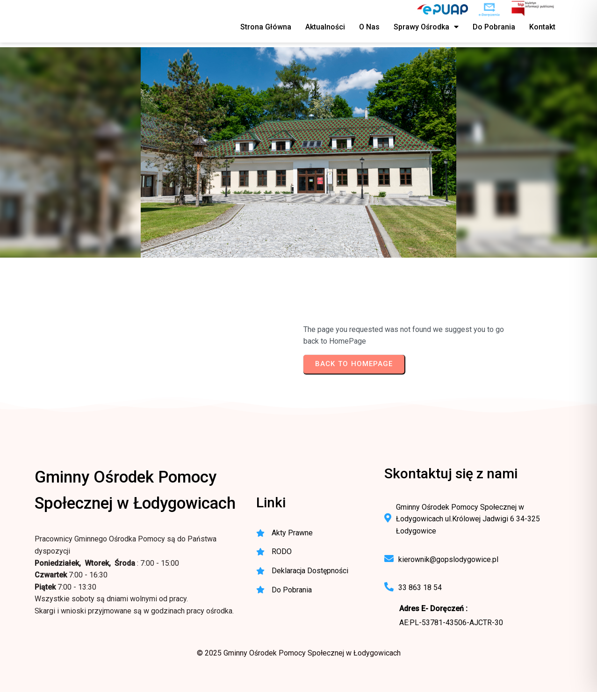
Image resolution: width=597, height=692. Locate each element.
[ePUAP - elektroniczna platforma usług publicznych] (442, 9)
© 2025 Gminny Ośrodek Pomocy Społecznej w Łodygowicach (299, 653)
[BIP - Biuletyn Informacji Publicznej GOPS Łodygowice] (533, 9)
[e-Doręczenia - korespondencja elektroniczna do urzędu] (489, 9)
